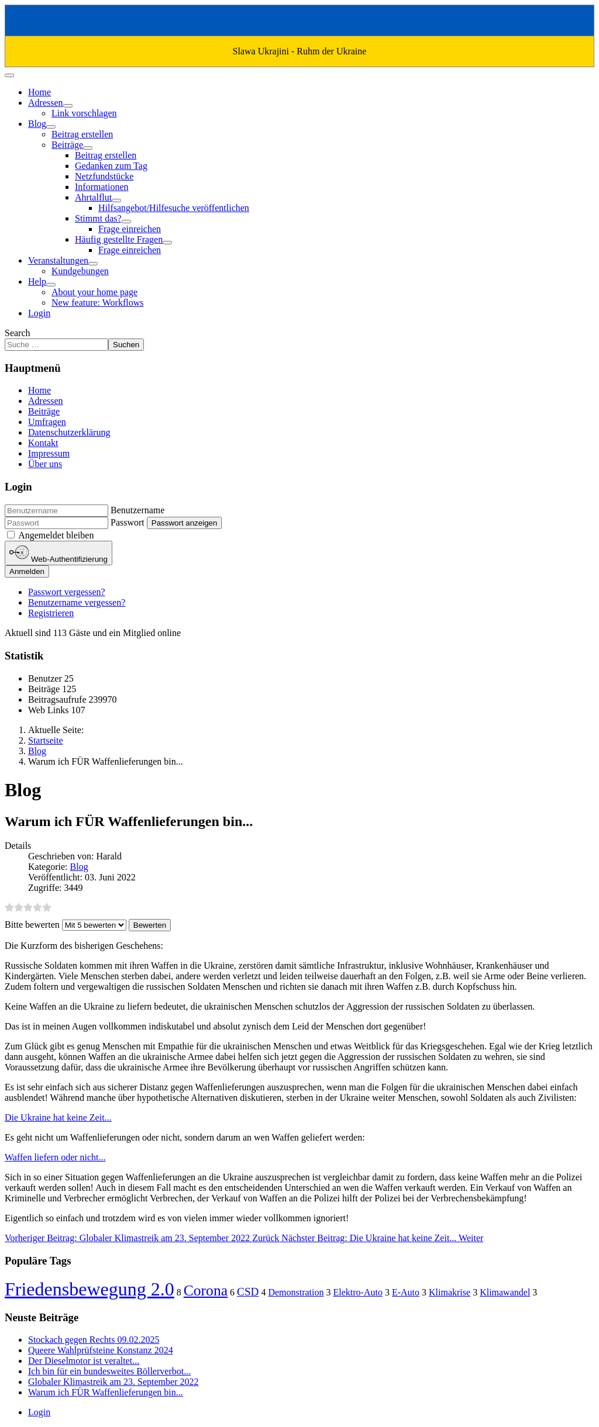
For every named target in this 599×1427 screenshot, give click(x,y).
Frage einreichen (129, 229)
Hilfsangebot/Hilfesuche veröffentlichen (173, 208)
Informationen (102, 187)
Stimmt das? (98, 218)
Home (39, 92)
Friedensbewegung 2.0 (89, 1289)
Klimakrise (449, 1292)
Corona (206, 1290)
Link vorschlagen (84, 113)
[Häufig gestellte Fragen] (167, 242)
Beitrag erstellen (82, 134)
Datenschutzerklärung (69, 432)
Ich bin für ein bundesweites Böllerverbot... (109, 1371)
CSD (248, 1292)
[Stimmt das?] (126, 221)
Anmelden (26, 571)
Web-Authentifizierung (58, 553)
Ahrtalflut (93, 197)
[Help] (51, 284)
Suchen (126, 344)
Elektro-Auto (358, 1292)
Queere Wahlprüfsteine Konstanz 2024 (100, 1350)
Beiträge (67, 145)
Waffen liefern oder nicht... (55, 1157)
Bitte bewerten (32, 925)
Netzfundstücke (104, 176)
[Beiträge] (87, 148)
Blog (37, 124)
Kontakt (43, 443)
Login (39, 313)
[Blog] (51, 127)
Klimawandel (505, 1292)
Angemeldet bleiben (56, 535)
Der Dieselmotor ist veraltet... (83, 1361)
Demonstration (295, 1292)
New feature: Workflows (97, 302)
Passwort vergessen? (66, 592)
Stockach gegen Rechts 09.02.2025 (93, 1340)
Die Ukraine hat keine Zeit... (58, 1117)
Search (17, 333)
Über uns (45, 464)
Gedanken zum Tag (111, 166)
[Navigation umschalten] (9, 75)
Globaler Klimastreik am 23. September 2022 (113, 1382)
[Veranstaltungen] (93, 263)
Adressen (45, 103)
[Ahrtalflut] (116, 200)
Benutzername (137, 510)
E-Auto (405, 1292)
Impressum (49, 453)
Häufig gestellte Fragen (119, 239)
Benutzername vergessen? (76, 602)
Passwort (127, 522)
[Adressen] (68, 106)
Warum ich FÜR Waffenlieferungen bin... (105, 1392)
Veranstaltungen (58, 260)
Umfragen (47, 422)
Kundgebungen (80, 271)
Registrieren (51, 613)
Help (37, 281)
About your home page (94, 292)
